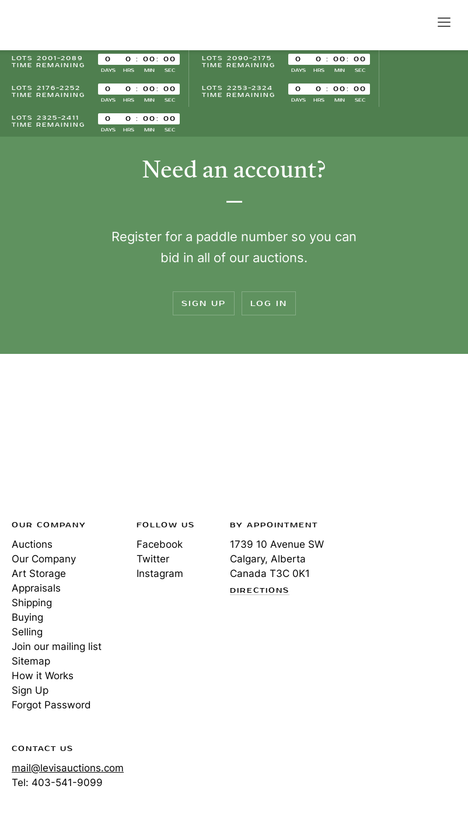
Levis (50, 440)
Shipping (32, 603)
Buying (27, 617)
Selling (27, 632)
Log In (268, 303)
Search (419, 21)
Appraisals (36, 588)
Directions (259, 591)
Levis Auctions (52, 25)
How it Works (43, 676)
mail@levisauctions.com (68, 768)
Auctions (32, 544)
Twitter (153, 559)
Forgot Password (51, 705)
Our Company (44, 559)
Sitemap (31, 661)
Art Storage (39, 573)
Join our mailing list (57, 646)
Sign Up (203, 303)
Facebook (160, 544)
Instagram (160, 573)
